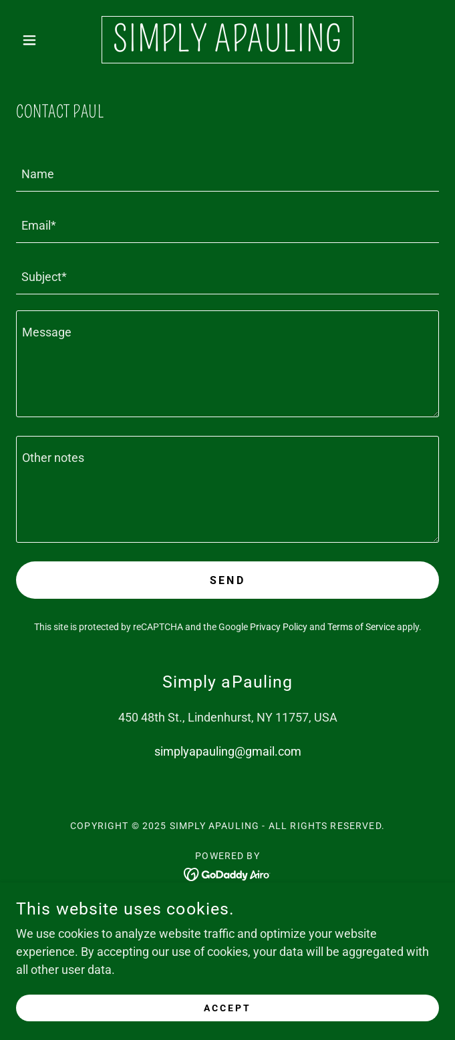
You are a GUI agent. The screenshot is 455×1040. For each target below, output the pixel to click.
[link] (227, 39)
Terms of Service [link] (361, 626)
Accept (227, 1008)
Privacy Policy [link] (278, 626)
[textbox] (227, 174)
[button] (48, 40)
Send (228, 580)
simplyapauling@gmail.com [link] (227, 751)
